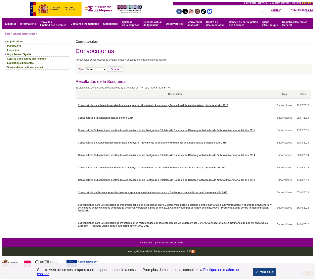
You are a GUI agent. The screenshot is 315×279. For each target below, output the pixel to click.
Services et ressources (23, 34)
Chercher (276, 10)
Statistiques (110, 23)
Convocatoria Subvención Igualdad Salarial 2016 (106, 117)
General (294, 23)
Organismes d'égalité (19, 54)
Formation (13, 50)
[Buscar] (115, 69)
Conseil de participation (243, 23)
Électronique (270, 23)
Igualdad (130, 23)
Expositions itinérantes (20, 63)
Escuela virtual (152, 23)
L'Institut (10, 23)
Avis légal (133, 251)
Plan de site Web (164, 242)
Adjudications (15, 41)
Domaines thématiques (85, 23)
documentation (215, 23)
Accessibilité (146, 251)
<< (142, 87)
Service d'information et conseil (25, 67)
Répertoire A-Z (147, 242)
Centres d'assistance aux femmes (26, 58)
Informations (28, 23)
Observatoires (174, 23)
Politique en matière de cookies (169, 251)
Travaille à (53, 23)
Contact (179, 242)
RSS (191, 251)
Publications (14, 45)
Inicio (7, 34)
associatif (194, 23)
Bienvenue (307, 3)
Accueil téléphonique (302, 10)
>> (169, 87)
